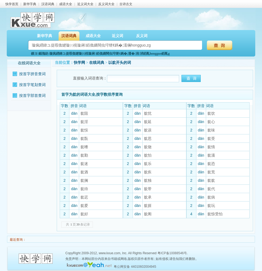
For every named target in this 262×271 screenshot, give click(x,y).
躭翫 (84, 138)
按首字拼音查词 (32, 74)
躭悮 (84, 130)
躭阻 (84, 113)
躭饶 (148, 147)
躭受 (211, 138)
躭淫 (84, 122)
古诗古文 (125, 4)
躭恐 (211, 163)
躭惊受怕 (215, 214)
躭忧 (148, 113)
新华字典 (29, 4)
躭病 (211, 197)
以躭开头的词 (119, 63)
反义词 (141, 36)
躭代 (211, 189)
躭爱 (84, 205)
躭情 (211, 147)
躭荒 (211, 172)
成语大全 (65, 4)
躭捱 (148, 205)
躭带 (148, 189)
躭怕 (148, 155)
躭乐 (148, 163)
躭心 (211, 122)
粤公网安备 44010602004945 (135, 267)
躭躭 (211, 180)
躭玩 (211, 205)
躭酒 (84, 172)
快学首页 (11, 4)
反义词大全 (106, 4)
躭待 (84, 189)
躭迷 (84, 163)
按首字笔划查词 (32, 85)
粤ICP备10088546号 (172, 253)
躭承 (148, 197)
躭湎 (211, 155)
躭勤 (84, 155)
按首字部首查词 (32, 96)
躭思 (148, 138)
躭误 (148, 130)
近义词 (117, 36)
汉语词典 (47, 4)
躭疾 (148, 172)
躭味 (211, 130)
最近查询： (17, 240)
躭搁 (84, 180)
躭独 (148, 180)
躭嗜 (84, 147)
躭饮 (211, 113)
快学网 (79, 63)
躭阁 (148, 214)
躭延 (148, 122)
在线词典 (96, 63)
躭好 (84, 214)
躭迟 (84, 197)
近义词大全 (85, 4)
